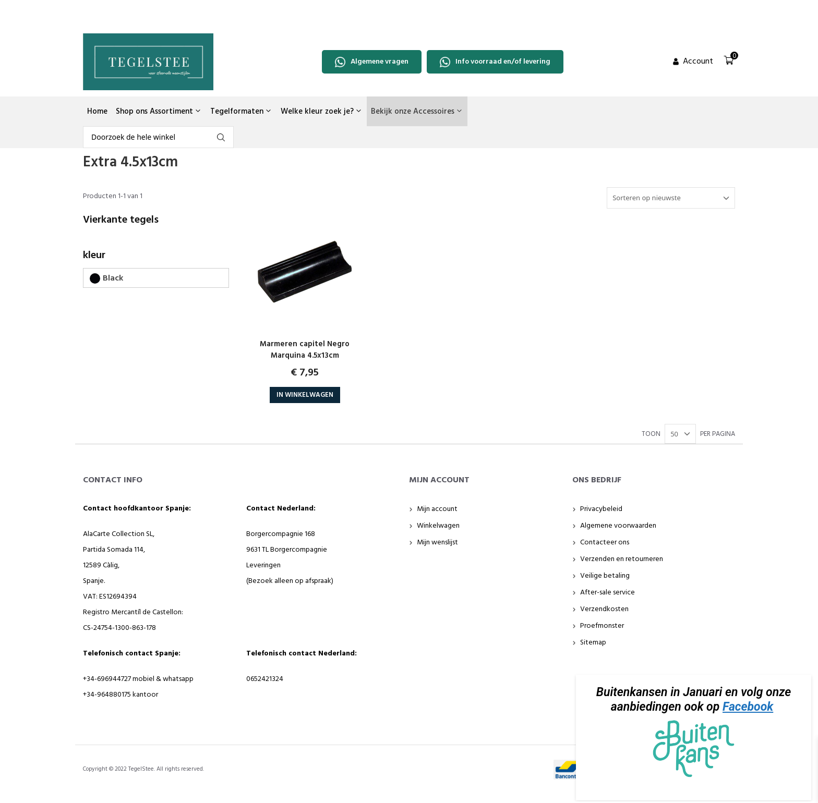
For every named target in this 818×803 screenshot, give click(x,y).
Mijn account (437, 509)
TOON (651, 434)
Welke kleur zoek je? (322, 111)
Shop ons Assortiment (159, 111)
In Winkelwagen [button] (304, 395)
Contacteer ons (604, 543)
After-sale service (607, 593)
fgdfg (220, 137)
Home (97, 111)
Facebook (748, 707)
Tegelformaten (241, 111)
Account (698, 61)
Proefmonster (602, 626)
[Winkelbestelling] (671, 198)
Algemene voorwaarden (618, 526)
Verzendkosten (604, 609)
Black (113, 278)
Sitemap (593, 643)
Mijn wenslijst (437, 543)
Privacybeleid (601, 509)
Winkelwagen (438, 526)
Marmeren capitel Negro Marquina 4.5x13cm (305, 349)
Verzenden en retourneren (621, 559)
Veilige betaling (605, 576)
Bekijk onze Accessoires (417, 111)
